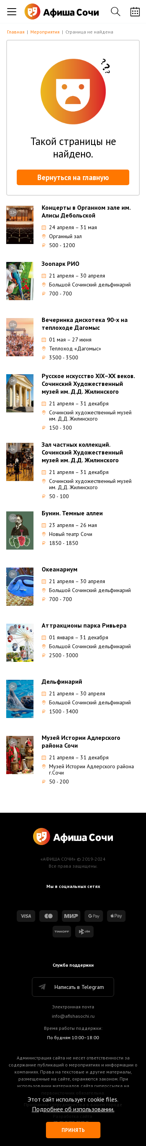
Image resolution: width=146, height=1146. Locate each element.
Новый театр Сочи (67, 534)
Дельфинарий (62, 681)
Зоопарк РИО (60, 263)
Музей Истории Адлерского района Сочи (81, 741)
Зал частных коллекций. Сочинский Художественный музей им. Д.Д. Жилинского (82, 452)
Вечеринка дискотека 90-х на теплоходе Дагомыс (85, 323)
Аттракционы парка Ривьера (84, 625)
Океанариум (59, 569)
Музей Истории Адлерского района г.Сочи (88, 769)
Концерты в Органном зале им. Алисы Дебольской (86, 211)
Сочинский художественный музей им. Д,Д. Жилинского (87, 415)
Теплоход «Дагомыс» (71, 348)
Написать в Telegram (70, 987)
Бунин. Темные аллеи (72, 513)
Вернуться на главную (73, 177)
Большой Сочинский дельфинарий (86, 284)
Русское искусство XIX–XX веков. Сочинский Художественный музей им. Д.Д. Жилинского (88, 383)
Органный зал (62, 236)
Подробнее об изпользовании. (73, 1109)
